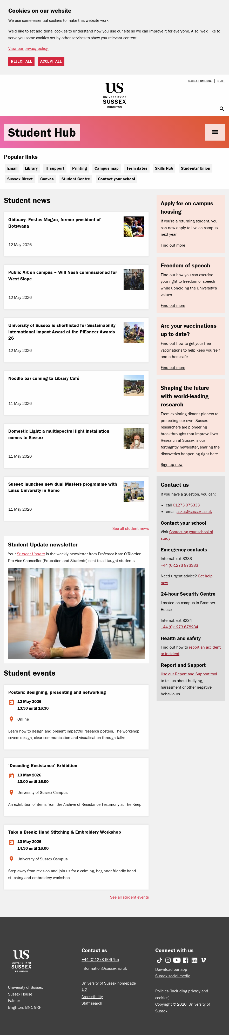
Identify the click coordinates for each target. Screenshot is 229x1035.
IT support (54, 168)
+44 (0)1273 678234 (179, 626)
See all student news (130, 528)
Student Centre (76, 178)
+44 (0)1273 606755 (100, 959)
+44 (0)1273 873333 (179, 565)
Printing (79, 168)
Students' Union (195, 168)
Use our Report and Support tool (189, 673)
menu (215, 132)
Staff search (92, 1003)
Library (31, 168)
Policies (162, 990)
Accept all (51, 61)
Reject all (21, 61)
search (222, 109)
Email (12, 168)
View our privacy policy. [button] (28, 48)
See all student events (129, 897)
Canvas (47, 178)
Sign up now (172, 464)
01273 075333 (186, 504)
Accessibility (92, 996)
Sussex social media (172, 975)
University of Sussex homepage (109, 983)
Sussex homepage (200, 81)
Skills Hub (164, 168)
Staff (221, 81)
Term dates (136, 168)
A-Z (84, 989)
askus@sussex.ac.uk (194, 511)
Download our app (171, 969)
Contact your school (116, 178)
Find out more (173, 245)
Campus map (107, 168)
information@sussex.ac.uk (104, 968)
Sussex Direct (20, 178)
